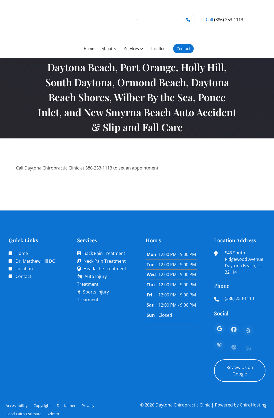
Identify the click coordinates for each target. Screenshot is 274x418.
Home (89, 48)
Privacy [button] (88, 405)
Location (158, 48)
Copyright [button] (42, 405)
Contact (183, 48)
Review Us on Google (239, 370)
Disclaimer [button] (66, 405)
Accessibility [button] (17, 405)
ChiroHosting (253, 405)
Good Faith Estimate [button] (23, 413)
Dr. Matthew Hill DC (35, 261)
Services (131, 48)
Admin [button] (53, 413)
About (107, 48)
